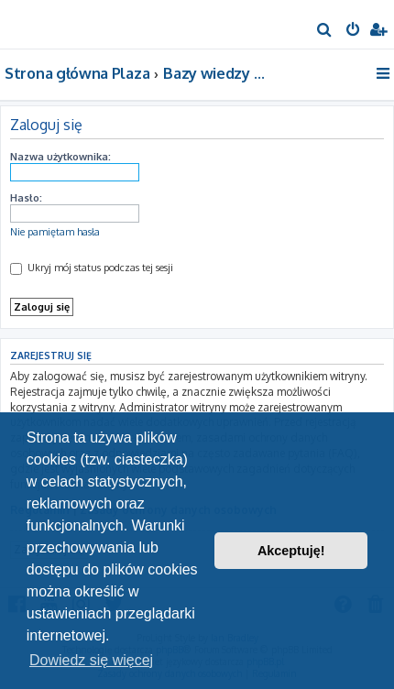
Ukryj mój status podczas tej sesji (91, 267)
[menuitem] (324, 31)
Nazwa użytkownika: (60, 156)
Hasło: (26, 197)
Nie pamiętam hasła (55, 231)
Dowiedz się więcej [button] (91, 660)
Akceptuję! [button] (291, 550)
